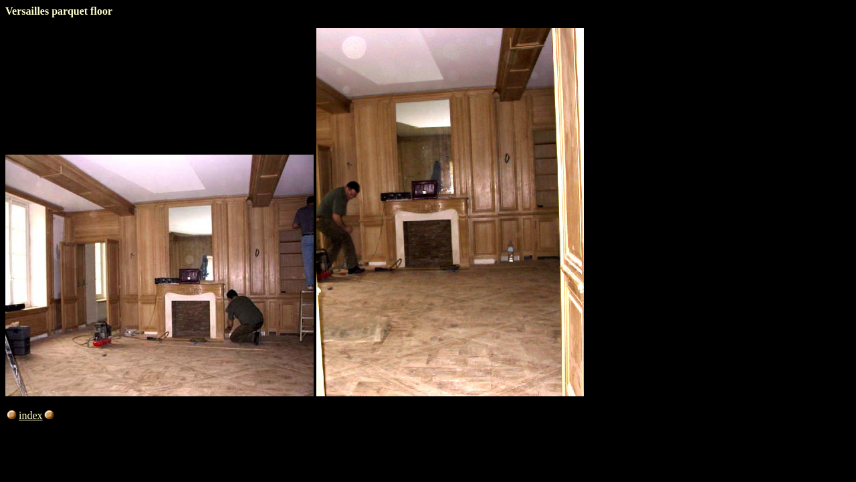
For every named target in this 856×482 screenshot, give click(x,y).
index (37, 415)
